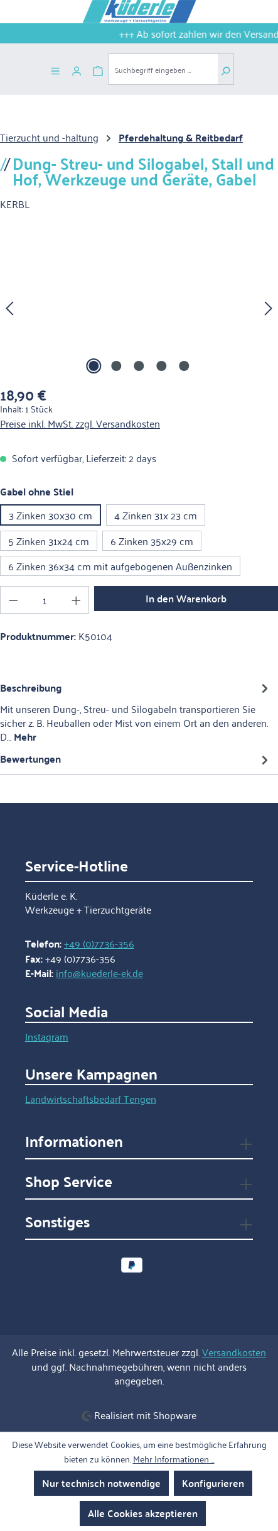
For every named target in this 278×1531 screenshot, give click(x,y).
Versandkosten (234, 1352)
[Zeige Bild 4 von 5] (161, 366)
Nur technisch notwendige (101, 1483)
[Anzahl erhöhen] (76, 600)
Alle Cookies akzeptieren (143, 1513)
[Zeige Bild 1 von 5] (93, 366)
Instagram (46, 1036)
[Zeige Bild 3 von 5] (139, 366)
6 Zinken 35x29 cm (151, 541)
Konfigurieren (213, 1483)
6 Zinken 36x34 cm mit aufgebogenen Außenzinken (120, 566)
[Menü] (55, 69)
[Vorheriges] (9, 306)
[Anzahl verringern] (13, 600)
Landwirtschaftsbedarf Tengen (90, 1098)
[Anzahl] (45, 600)
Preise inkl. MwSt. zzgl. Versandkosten (80, 423)
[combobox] (163, 69)
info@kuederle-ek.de (99, 972)
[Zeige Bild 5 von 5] (184, 366)
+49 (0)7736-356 (99, 943)
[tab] (136, 712)
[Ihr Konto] (76, 69)
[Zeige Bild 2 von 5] (116, 366)
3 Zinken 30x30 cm (50, 515)
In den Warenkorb (186, 598)
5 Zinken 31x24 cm (48, 541)
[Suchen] (225, 69)
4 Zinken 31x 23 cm (155, 515)
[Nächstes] (268, 306)
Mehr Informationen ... (174, 1459)
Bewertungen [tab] (136, 758)
